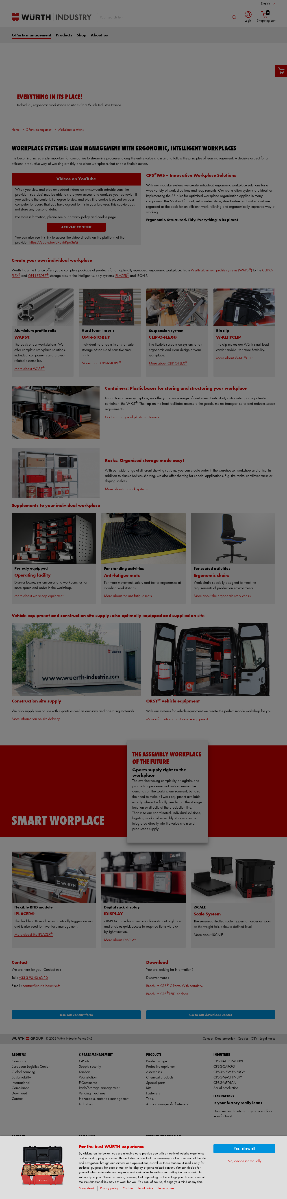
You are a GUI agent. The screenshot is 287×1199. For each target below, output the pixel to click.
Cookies (128, 1188)
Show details (87, 1188)
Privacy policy (109, 1188)
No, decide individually (244, 1161)
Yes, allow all (244, 1148)
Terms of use (166, 1188)
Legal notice (145, 1188)
